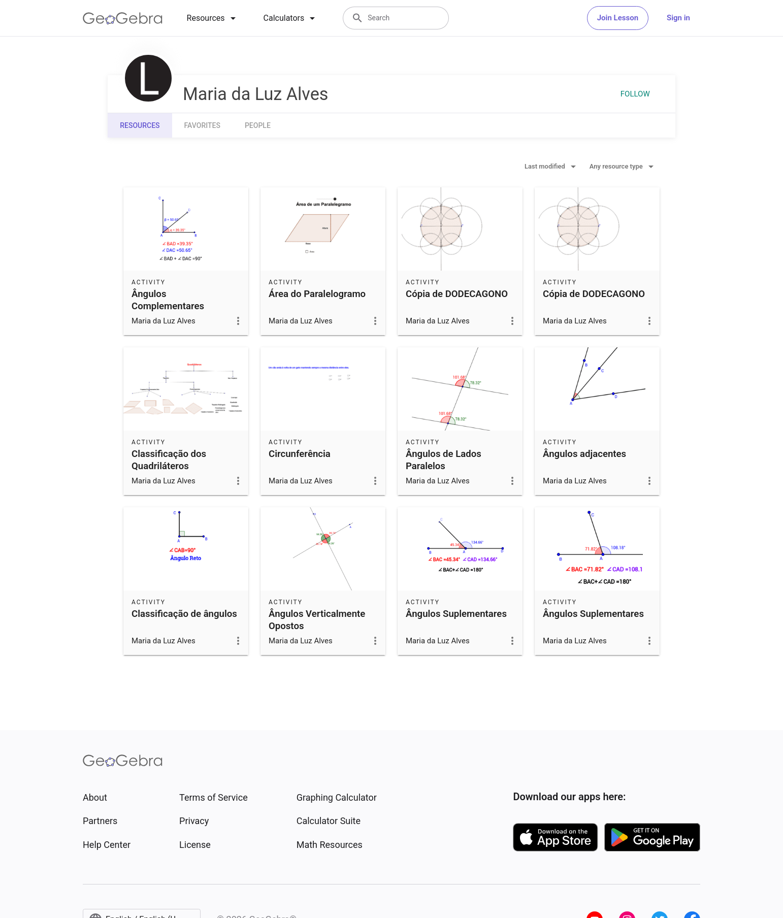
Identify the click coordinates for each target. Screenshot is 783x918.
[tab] (213, 18)
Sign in (678, 17)
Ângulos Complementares (168, 300)
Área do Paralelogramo (317, 294)
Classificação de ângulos (184, 613)
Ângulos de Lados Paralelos (443, 460)
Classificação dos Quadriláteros (169, 460)
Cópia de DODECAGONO (457, 294)
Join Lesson (617, 17)
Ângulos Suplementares (456, 613)
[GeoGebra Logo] (122, 18)
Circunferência (300, 454)
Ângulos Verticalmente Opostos (317, 620)
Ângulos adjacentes (584, 454)
